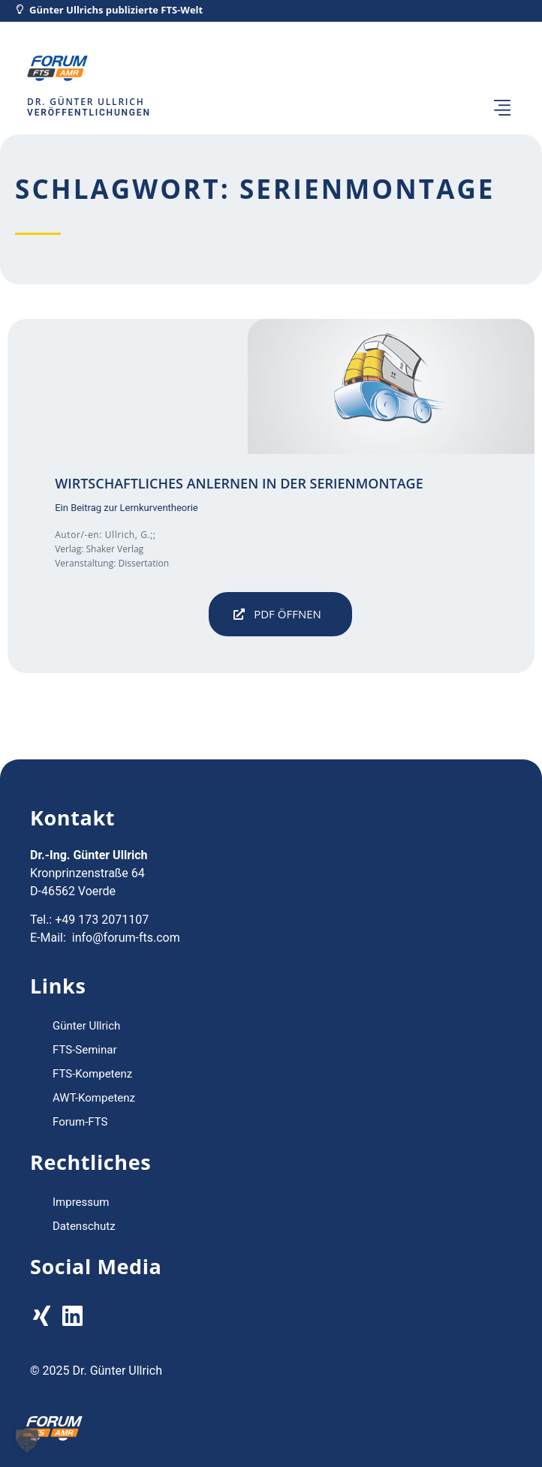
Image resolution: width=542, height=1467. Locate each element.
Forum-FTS (80, 1122)
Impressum (81, 1202)
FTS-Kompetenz (92, 1074)
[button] (502, 109)
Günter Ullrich (86, 1026)
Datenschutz (84, 1226)
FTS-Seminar (85, 1050)
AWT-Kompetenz (94, 1098)
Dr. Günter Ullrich (85, 101)
